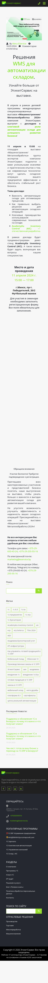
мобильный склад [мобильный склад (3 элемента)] (15, 690)
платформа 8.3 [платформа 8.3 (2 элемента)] (14, 695)
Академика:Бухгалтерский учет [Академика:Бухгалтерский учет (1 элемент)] (21, 641)
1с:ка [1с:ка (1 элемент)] (23, 609)
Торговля (10, 925)
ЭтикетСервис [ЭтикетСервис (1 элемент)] (14, 669)
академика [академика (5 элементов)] (34, 669)
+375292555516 (16, 815)
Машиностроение (13, 934)
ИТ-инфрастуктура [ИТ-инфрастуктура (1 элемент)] (16, 646)
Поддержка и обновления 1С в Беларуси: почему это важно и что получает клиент (23, 721)
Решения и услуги (13, 883)
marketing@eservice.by (19, 559)
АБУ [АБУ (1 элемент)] (9, 635)
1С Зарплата (11, 841)
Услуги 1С (10, 875)
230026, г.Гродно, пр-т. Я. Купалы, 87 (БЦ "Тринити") (22, 810)
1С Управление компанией (17, 849)
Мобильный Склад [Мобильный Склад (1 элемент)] (16, 659)
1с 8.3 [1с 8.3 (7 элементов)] (15, 609)
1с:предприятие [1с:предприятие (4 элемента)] (15, 614)
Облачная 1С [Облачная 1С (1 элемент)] (33, 659)
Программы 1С (12, 871)
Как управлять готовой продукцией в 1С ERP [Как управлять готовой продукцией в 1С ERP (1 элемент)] (24, 652)
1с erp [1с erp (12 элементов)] (28, 614)
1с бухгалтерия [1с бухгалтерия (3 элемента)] (14, 620)
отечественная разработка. (26, 229)
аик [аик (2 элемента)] (24, 669)
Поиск (38, 590)
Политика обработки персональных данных (20, 892)
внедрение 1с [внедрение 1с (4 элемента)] (14, 674)
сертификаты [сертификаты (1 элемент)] (30, 695)
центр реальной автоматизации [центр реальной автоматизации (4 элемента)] (22, 700)
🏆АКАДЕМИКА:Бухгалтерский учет (20, 837)
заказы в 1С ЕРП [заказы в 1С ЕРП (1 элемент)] (15, 685)
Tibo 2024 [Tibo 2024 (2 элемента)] (31, 630)
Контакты (10, 898)
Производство (11, 921)
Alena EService (19, 43)
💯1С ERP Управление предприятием (21, 833)
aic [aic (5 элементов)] (37, 625)
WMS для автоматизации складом (26, 70)
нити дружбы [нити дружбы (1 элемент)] (32, 690)
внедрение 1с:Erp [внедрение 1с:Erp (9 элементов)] (31, 674)
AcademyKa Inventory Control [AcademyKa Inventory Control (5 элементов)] (20, 625)
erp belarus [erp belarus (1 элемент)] (19, 630)
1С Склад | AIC (11, 853)
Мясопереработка (13, 929)
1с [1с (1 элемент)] (8, 609)
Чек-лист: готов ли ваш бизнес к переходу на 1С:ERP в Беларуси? (22, 749)
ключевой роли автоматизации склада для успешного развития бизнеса (24, 131)
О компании (11, 866)
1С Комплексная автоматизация (19, 845)
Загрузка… (24, 389)
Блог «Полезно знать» (14, 887)
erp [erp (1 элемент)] (9, 630)
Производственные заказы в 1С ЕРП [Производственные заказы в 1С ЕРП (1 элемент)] (23, 664)
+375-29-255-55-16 (28, 551)
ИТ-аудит (9, 879)
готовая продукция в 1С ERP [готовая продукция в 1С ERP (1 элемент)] (20, 680)
